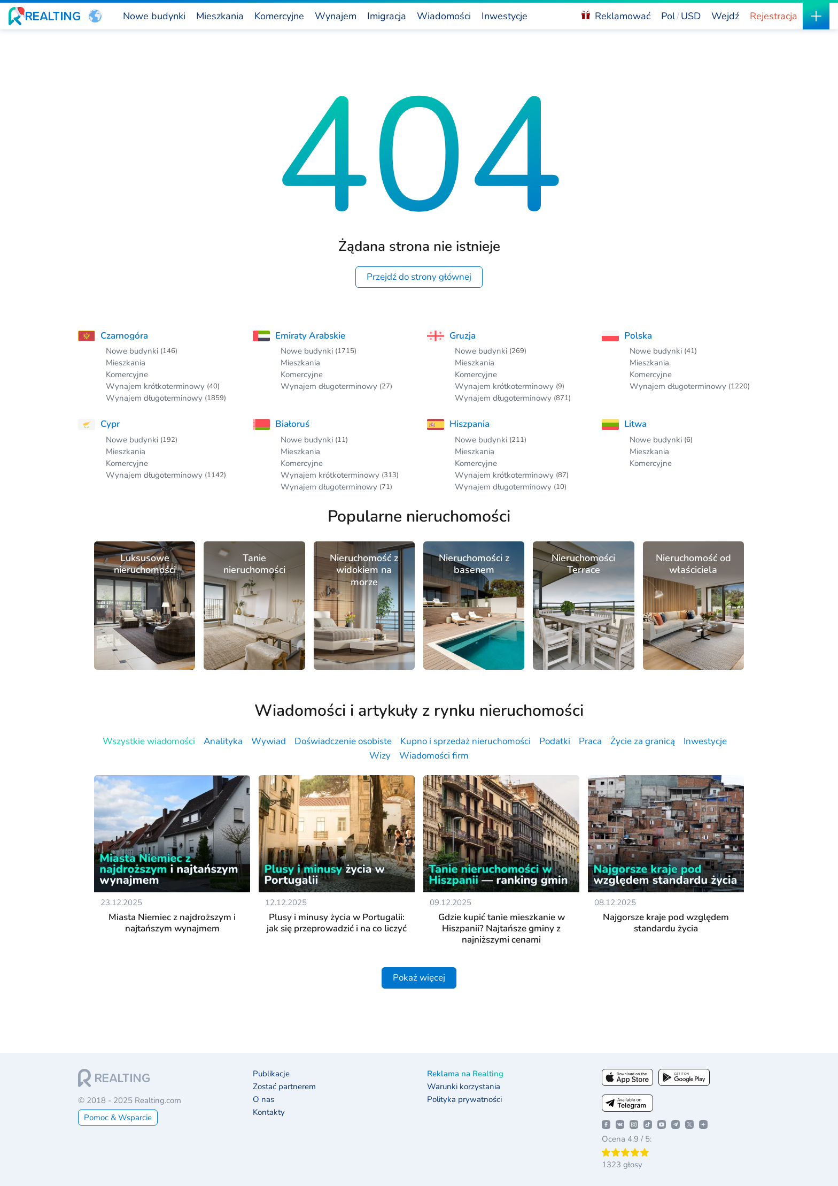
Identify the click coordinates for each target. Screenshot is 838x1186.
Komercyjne (127, 374)
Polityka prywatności (464, 1100)
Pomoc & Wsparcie (118, 1117)
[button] (95, 16)
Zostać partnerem (284, 1087)
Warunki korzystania (463, 1087)
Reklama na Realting (465, 1074)
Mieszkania (125, 363)
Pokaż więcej (419, 977)
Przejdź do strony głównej (419, 277)
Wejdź (725, 16)
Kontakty (269, 1112)
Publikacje (271, 1074)
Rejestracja (773, 16)
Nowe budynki (132, 351)
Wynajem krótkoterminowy (155, 386)
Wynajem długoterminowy (154, 398)
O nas (263, 1100)
